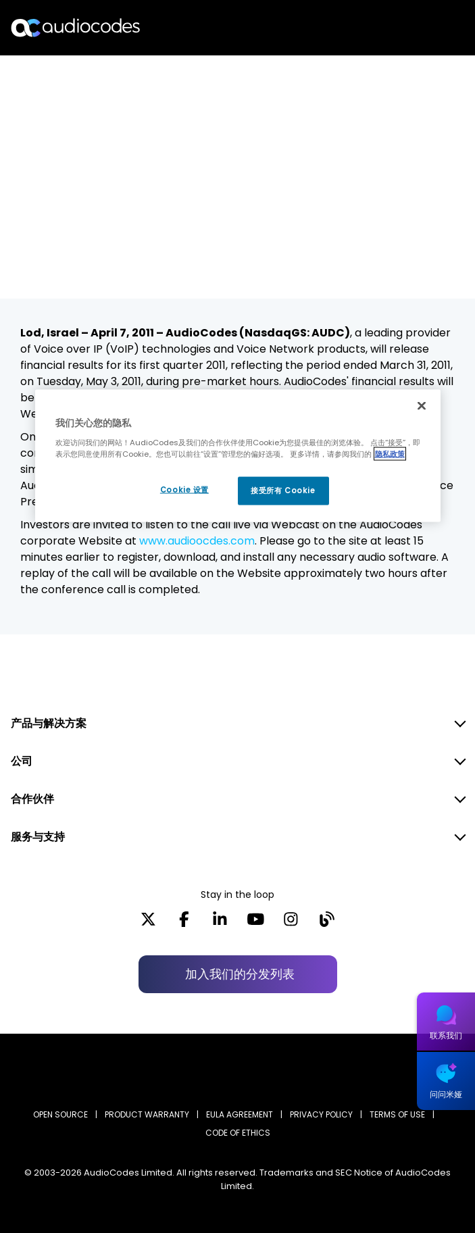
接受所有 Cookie (283, 490)
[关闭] (421, 406)
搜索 (406, 28)
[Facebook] (184, 923)
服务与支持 (38, 837)
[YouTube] (256, 923)
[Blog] (326, 923)
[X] (148, 923)
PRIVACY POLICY (321, 1114)
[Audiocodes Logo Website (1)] (76, 27)
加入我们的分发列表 (240, 973)
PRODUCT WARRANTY (147, 1114)
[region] (238, 456)
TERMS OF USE (397, 1114)
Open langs (430, 28)
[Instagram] (291, 923)
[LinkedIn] (220, 923)
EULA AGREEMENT (239, 1114)
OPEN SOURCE (60, 1114)
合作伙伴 (32, 799)
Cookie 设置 (184, 489)
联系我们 (446, 1035)
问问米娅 (446, 1094)
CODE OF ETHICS (237, 1132)
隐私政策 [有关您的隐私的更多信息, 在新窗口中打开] (390, 453)
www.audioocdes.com (197, 541)
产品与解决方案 (48, 723)
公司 (21, 761)
